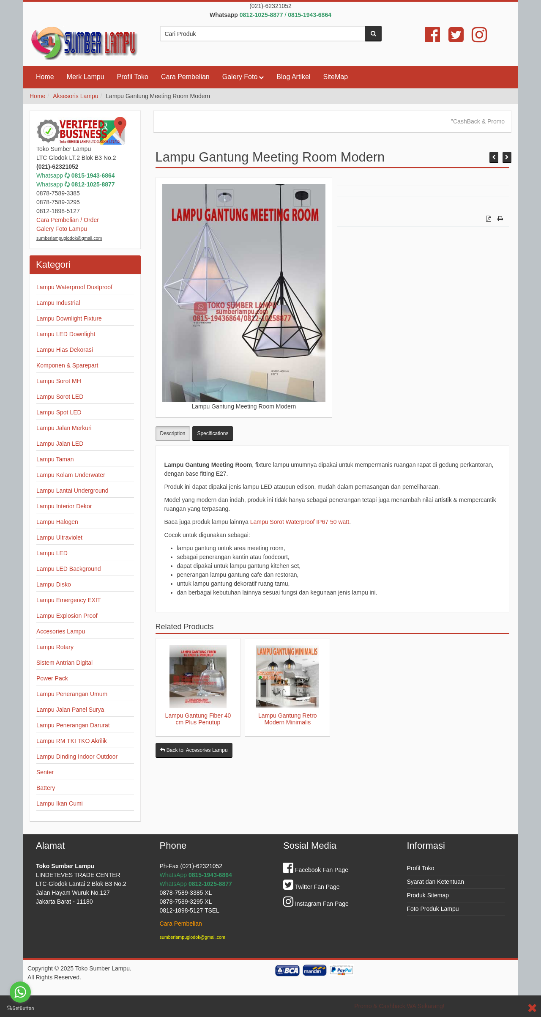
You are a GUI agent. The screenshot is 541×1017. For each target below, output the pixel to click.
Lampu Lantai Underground (72, 490)
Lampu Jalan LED (59, 443)
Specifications (212, 433)
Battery (45, 787)
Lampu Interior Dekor (64, 506)
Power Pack (52, 678)
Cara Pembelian (185, 76)
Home (45, 76)
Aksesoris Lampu (75, 96)
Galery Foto (240, 76)
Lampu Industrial (58, 302)
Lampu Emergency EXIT (68, 600)
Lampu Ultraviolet (59, 537)
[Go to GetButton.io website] (20, 1008)
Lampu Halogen (57, 521)
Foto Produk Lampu (433, 908)
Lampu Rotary (55, 647)
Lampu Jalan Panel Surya (70, 709)
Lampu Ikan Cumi (59, 803)
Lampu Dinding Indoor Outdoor (76, 756)
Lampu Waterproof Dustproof (74, 287)
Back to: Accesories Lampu (194, 750)
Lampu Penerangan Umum (71, 694)
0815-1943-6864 (93, 175)
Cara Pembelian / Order (67, 220)
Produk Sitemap (428, 895)
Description (173, 433)
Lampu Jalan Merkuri (64, 428)
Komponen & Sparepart (67, 365)
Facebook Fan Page (315, 869)
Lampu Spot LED (59, 412)
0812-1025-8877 (93, 184)
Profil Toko (132, 76)
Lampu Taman (55, 459)
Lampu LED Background (68, 568)
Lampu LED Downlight (65, 334)
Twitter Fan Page (311, 886)
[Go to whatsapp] (20, 992)
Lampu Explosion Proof (67, 615)
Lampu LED (52, 553)
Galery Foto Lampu (61, 228)
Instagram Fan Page (316, 903)
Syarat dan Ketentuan (435, 881)
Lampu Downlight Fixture (69, 318)
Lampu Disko (53, 584)
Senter (45, 772)
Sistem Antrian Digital (64, 662)
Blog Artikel (293, 76)
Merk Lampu (85, 76)
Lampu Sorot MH (58, 381)
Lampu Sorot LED (59, 396)
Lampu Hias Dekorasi (64, 349)
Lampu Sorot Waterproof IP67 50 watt (300, 521)
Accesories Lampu (60, 631)
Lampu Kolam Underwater (70, 474)
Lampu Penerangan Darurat (73, 725)
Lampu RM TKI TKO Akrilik (71, 740)
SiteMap (335, 76)
